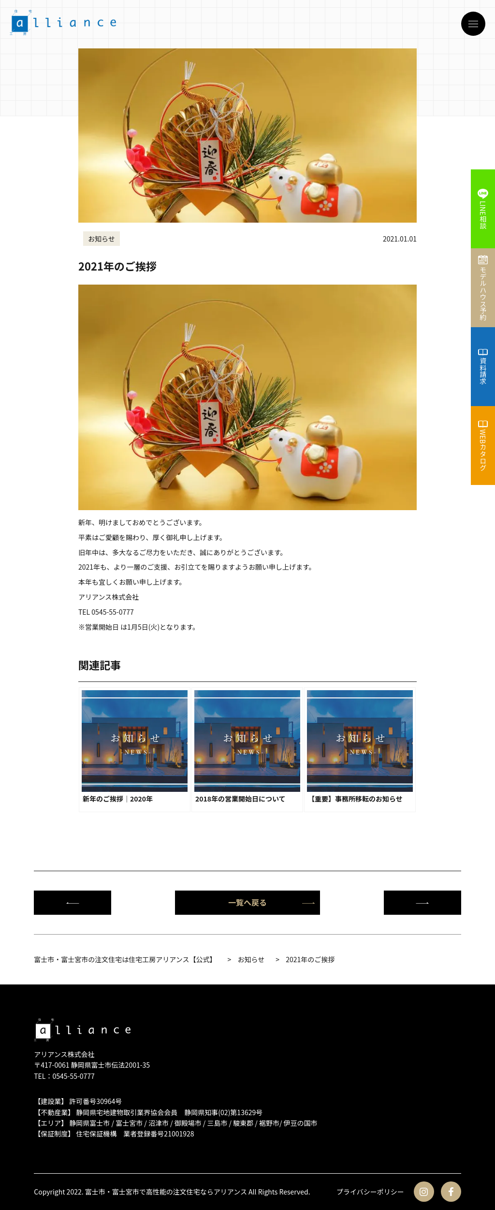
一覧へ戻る (271, 902)
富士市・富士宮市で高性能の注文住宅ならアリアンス (166, 1191)
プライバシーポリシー (370, 1191)
